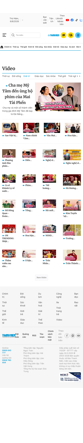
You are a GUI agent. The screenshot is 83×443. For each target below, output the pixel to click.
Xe (57, 302)
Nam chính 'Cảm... (30, 137)
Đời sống (39, 47)
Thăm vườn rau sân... (6, 263)
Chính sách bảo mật (51, 335)
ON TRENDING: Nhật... (8, 238)
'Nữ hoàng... (47, 186)
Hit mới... (50, 210)
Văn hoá (40, 304)
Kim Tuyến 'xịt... (70, 214)
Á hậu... (29, 260)
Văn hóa (79, 47)
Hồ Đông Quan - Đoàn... (8, 213)
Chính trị (8, 47)
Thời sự (16, 47)
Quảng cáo (25, 335)
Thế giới (23, 47)
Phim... (29, 185)
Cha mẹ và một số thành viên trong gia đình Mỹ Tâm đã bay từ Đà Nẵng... (17, 110)
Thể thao (40, 321)
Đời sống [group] (16, 76)
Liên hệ (58, 20)
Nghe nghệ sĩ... (73, 163)
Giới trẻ (56, 47)
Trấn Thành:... (73, 263)
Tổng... (28, 210)
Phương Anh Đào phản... (7, 163)
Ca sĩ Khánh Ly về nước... (8, 188)
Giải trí (26, 76)
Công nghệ (59, 295)
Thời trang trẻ (59, 311)
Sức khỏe (48, 47)
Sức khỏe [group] (50, 76)
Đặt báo (17, 335)
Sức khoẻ (22, 304)
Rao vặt (76, 304)
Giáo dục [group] (39, 76)
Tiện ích (51, 20)
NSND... (49, 235)
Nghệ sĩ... (50, 160)
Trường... (70, 238)
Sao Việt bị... (11, 135)
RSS (34, 335)
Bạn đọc (76, 295)
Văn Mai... (52, 135)
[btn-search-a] (13, 35)
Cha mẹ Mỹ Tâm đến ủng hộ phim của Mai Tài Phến (17, 94)
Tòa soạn (42, 335)
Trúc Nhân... (46, 262)
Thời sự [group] (6, 76)
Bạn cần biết (45, 20)
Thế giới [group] (62, 76)
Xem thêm (42, 277)
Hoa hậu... (73, 135)
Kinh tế (31, 47)
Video (8, 68)
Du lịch (72, 47)
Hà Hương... (72, 188)
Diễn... (28, 160)
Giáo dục (64, 47)
